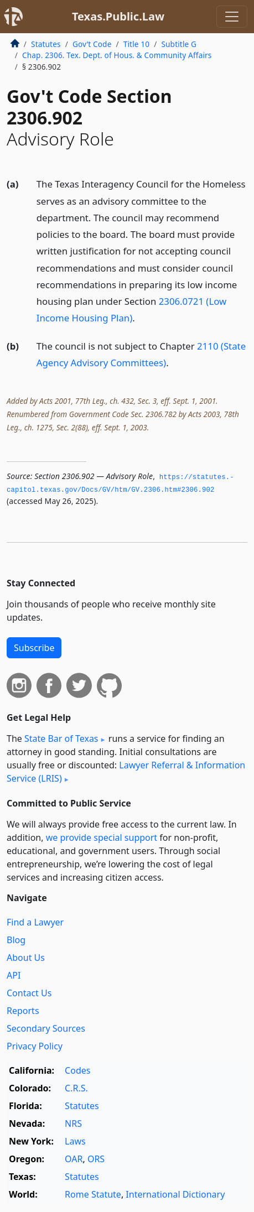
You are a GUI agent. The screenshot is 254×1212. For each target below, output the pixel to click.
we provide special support (101, 837)
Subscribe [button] (34, 648)
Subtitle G (178, 44)
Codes (77, 1070)
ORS (96, 1159)
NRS (73, 1123)
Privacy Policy (35, 1046)
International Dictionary (175, 1194)
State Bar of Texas (61, 738)
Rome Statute (93, 1194)
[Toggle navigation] (231, 17)
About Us (26, 957)
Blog (16, 940)
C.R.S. (76, 1088)
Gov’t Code (92, 44)
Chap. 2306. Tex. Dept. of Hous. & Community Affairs (117, 55)
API (13, 975)
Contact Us (29, 993)
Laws (75, 1141)
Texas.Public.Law (118, 16)
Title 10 (136, 44)
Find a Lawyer (35, 922)
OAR (73, 1159)
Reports (23, 1011)
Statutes (46, 44)
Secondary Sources (46, 1028)
